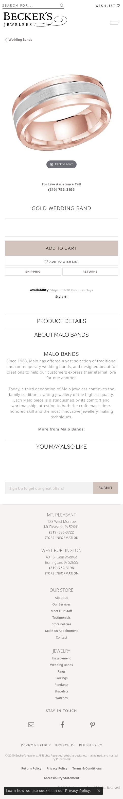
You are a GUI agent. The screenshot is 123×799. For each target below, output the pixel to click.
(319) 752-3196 (61, 189)
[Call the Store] (61, 532)
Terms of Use (65, 745)
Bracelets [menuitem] (61, 691)
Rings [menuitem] (62, 671)
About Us (61, 598)
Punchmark (63, 759)
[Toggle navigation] (114, 23)
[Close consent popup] (98, 790)
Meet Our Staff (61, 611)
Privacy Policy (56, 768)
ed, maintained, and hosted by (85, 757)
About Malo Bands (61, 334)
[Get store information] (61, 538)
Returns (90, 271)
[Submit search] (62, 5)
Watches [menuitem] (61, 698)
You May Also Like (61, 446)
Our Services (61, 604)
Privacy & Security (36, 745)
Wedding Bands (20, 39)
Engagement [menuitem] (61, 658)
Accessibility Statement (61, 778)
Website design (73, 755)
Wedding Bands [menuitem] (61, 665)
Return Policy (90, 745)
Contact (61, 637)
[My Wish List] (108, 5)
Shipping (33, 271)
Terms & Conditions (87, 768)
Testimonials (61, 617)
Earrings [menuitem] (62, 678)
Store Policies (61, 624)
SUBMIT (106, 487)
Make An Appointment (61, 631)
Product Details (61, 321)
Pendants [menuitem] (61, 685)
